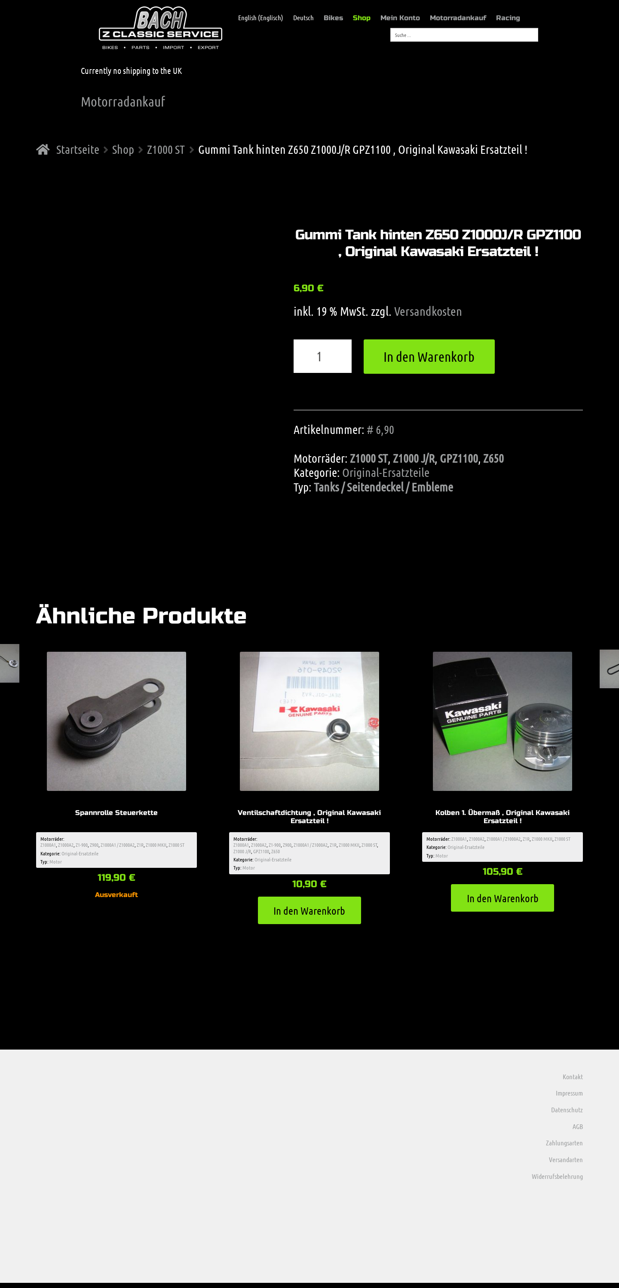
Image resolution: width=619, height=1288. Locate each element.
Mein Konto (400, 18)
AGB (578, 1131)
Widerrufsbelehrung (557, 1181)
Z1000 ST (166, 149)
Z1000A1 (48, 846)
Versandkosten (428, 310)
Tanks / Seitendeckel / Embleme (383, 487)
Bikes (333, 18)
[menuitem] (256, 17)
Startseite (77, 149)
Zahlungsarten (564, 1148)
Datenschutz (567, 1114)
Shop (362, 18)
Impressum (569, 1098)
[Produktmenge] (323, 356)
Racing (508, 18)
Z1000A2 (66, 846)
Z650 (493, 458)
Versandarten (566, 1164)
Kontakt (573, 1081)
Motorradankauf (458, 18)
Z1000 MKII (156, 846)
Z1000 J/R (414, 458)
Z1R (140, 846)
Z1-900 (82, 846)
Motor (55, 863)
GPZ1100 (459, 458)
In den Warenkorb (429, 356)
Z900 (94, 846)
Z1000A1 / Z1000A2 (118, 846)
